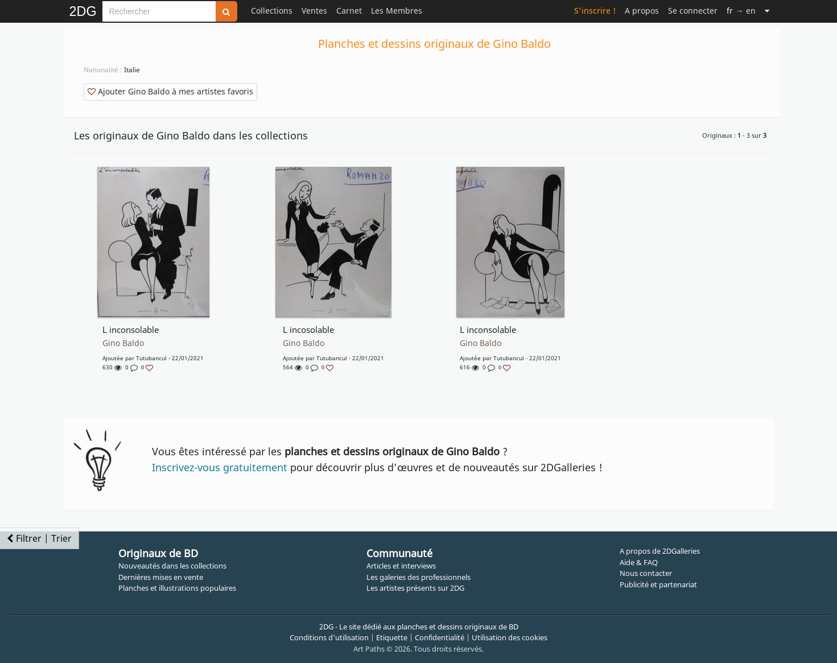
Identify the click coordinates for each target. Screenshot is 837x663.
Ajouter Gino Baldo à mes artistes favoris (170, 91)
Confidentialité (439, 637)
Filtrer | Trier (39, 538)
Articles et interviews (401, 566)
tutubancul (151, 358)
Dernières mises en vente (160, 577)
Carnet (349, 10)
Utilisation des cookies (509, 637)
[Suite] (767, 10)
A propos (642, 10)
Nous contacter (646, 573)
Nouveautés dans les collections (172, 566)
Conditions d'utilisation (329, 637)
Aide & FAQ (639, 562)
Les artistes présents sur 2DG (415, 588)
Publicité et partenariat (658, 584)
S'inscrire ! (595, 10)
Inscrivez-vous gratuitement (219, 467)
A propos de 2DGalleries (660, 551)
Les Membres (396, 10)
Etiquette (391, 637)
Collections (271, 10)
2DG (83, 11)
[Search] (159, 11)
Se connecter (693, 10)
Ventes (314, 10)
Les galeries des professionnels (418, 577)
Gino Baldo (123, 343)
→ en (741, 10)
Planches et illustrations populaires (177, 588)
